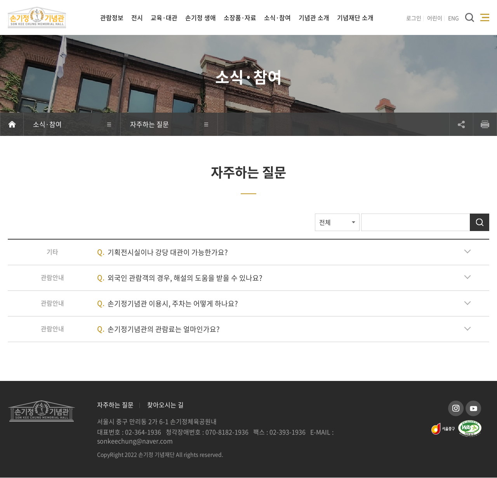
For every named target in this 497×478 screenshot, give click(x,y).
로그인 (413, 17)
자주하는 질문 (115, 405)
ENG (453, 17)
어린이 (434, 17)
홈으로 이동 (11, 124)
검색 (479, 222)
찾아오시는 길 (165, 405)
